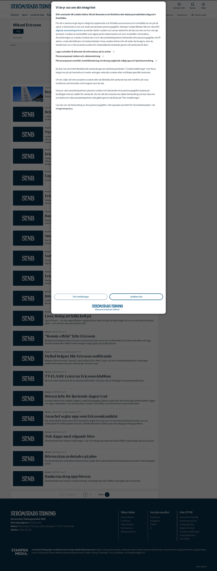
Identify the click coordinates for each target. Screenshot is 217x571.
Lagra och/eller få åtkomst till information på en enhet (85, 51)
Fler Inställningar (81, 296)
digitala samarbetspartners (69, 30)
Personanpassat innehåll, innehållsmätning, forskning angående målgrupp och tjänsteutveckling (106, 60)
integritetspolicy (64, 108)
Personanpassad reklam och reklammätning (80, 56)
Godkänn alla (136, 296)
